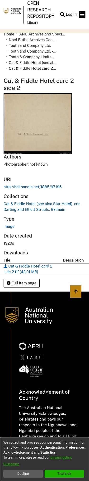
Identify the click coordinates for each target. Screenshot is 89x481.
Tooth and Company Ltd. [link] (30, 45)
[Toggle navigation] (82, 14)
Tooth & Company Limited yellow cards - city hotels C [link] (32, 57)
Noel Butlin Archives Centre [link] (32, 40)
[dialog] (44, 459)
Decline (23, 474)
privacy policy (61, 457)
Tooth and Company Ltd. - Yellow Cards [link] (32, 51)
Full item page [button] (22, 283)
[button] (62, 14)
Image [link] (9, 226)
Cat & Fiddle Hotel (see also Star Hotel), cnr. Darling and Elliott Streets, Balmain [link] (32, 62)
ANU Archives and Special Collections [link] (43, 34)
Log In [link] (71, 14)
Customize (11, 464)
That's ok (64, 474)
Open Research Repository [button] (40, 10)
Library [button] (32, 23)
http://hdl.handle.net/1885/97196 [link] (33, 187)
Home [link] (9, 34)
